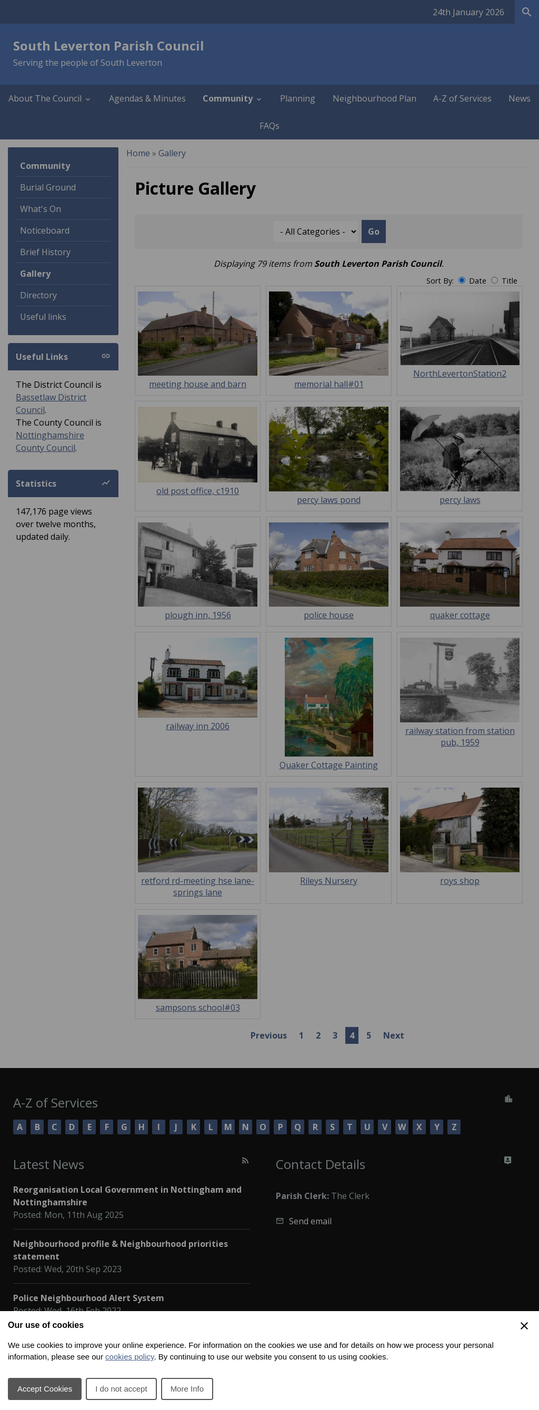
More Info (187, 1388)
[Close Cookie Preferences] (524, 1326)
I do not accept (121, 1388)
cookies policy (129, 1356)
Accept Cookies (44, 1388)
